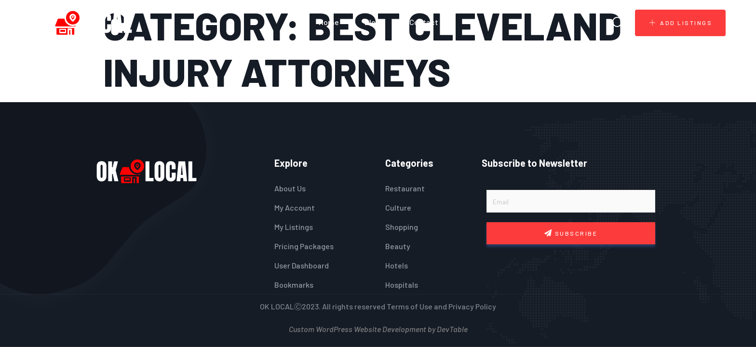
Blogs (374, 22)
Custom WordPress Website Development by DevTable (378, 328)
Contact (423, 22)
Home (329, 22)
